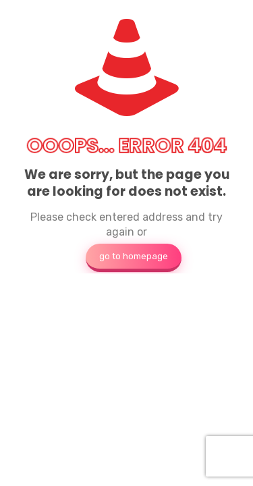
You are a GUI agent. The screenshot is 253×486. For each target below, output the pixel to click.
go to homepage (133, 256)
